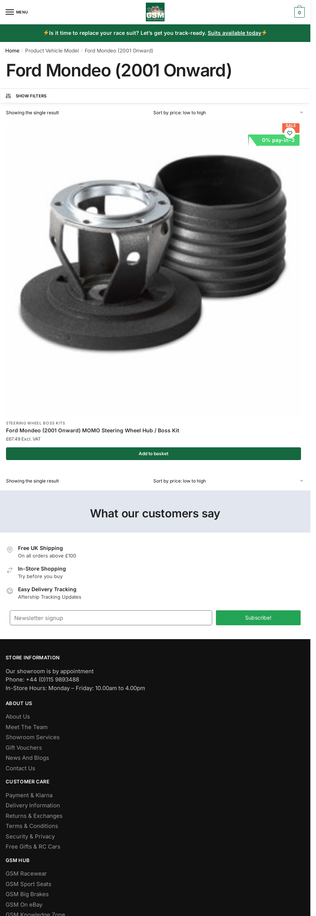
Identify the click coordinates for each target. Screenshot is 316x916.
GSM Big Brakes (27, 705)
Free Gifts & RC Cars (33, 658)
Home (12, 51)
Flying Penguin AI (123, 850)
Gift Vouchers (24, 558)
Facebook (19, 763)
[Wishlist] (86, 133)
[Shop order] (228, 112)
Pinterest (18, 794)
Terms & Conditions (32, 637)
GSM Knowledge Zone (35, 726)
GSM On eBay (24, 715)
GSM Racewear (26, 685)
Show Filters (26, 96)
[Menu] (17, 12)
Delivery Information (33, 616)
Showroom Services (33, 548)
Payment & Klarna (29, 606)
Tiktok (14, 815)
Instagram (19, 783)
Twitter (15, 773)
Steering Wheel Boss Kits (35, 220)
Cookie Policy (184, 866)
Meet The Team (27, 538)
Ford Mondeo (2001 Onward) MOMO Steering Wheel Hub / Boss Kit (50, 234)
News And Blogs (27, 569)
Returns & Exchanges (34, 627)
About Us (18, 528)
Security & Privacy (30, 647)
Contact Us (20, 579)
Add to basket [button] (52, 264)
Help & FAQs (22, 736)
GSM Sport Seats (28, 695)
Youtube (17, 804)
